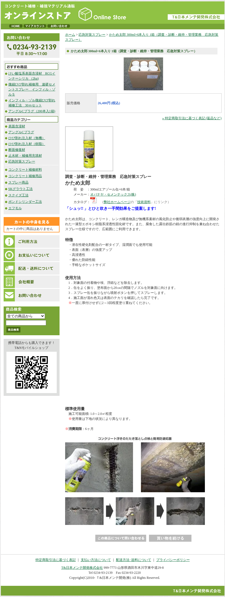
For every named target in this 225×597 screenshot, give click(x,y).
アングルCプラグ (21, 132)
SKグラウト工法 (20, 189)
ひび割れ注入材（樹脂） (26, 144)
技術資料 (144, 202)
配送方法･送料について (133, 560)
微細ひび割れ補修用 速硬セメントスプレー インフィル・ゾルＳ (31, 89)
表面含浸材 (16, 126)
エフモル (15, 208)
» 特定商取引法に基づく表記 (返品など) (192, 118)
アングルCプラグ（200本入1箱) (31, 111)
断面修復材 (16, 150)
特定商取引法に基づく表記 (55, 560)
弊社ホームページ (117, 202)
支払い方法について (96, 560)
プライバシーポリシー (173, 560)
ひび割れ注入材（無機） (26, 138)
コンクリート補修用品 (25, 176)
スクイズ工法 (18, 195)
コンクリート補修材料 (25, 170)
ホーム (70, 35)
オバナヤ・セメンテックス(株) (113, 194)
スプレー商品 (18, 182)
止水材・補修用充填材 (25, 156)
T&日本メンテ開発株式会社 (82, 568)
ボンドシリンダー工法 (25, 202)
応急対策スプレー (21, 161)
